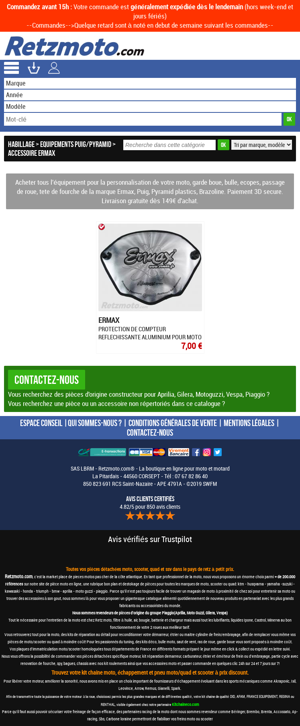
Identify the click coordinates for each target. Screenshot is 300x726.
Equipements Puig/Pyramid (75, 144)
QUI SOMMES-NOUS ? (95, 423)
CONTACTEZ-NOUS (150, 432)
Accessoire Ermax (31, 153)
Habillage (21, 144)
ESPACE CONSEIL (41, 423)
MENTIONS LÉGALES (249, 423)
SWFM (210, 483)
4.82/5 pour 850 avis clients (150, 502)
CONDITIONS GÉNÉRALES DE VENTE (173, 423)
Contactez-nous (46, 379)
